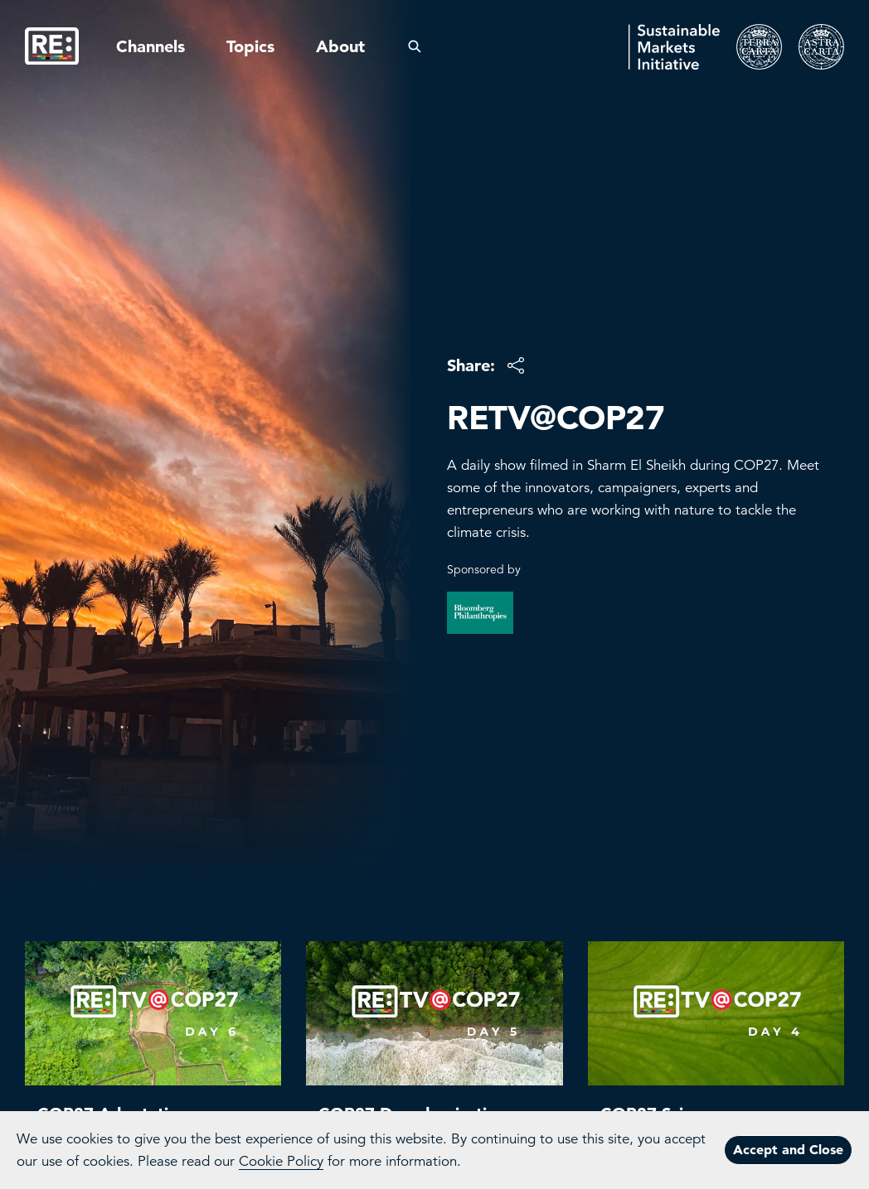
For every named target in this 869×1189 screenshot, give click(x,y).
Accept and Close (788, 1149)
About (340, 46)
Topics (250, 46)
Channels (150, 46)
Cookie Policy (281, 1161)
